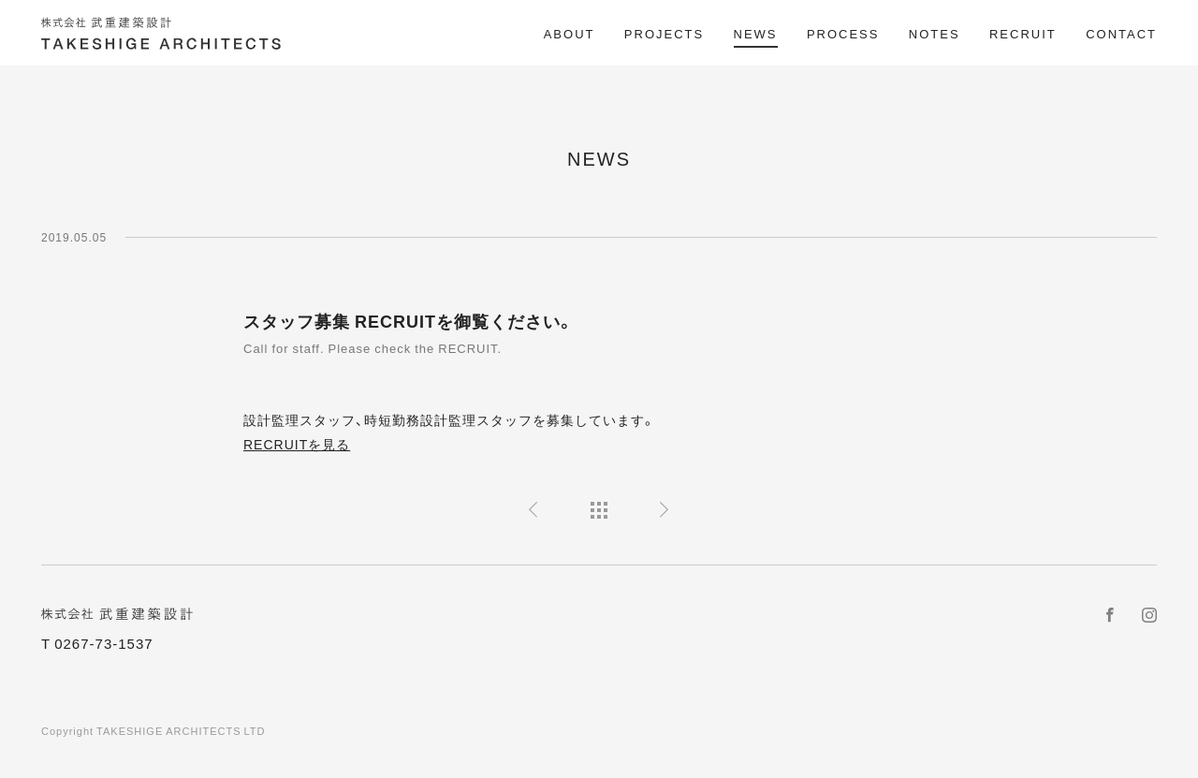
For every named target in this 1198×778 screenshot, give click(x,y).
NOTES (934, 33)
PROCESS (843, 33)
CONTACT (1121, 33)
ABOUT (569, 33)
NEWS (756, 33)
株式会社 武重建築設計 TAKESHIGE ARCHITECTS (163, 33)
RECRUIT (1023, 33)
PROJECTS (664, 33)
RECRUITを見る (296, 443)
